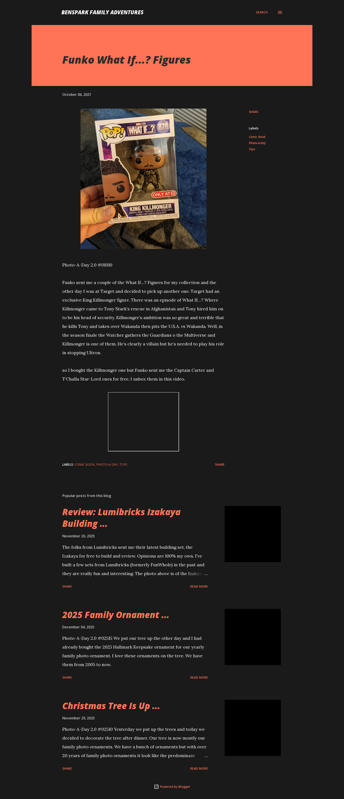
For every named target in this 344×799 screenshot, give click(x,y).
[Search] (262, 12)
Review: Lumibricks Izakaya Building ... (121, 517)
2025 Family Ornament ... (115, 615)
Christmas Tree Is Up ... (111, 706)
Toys (252, 149)
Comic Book (257, 137)
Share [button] (253, 112)
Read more (199, 586)
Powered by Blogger (172, 787)
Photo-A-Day (257, 143)
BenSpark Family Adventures (102, 12)
